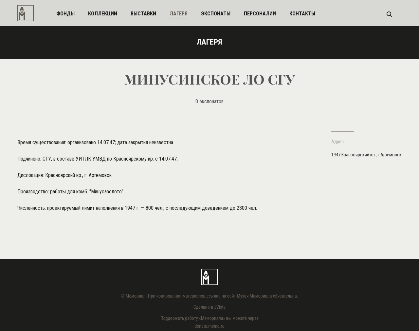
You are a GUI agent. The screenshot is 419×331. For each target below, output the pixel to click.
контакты (302, 13)
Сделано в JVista (209, 307)
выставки (143, 13)
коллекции (102, 13)
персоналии (260, 13)
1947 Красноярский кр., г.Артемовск (366, 154)
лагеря (179, 13)
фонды (65, 13)
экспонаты (215, 13)
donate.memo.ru (209, 326)
